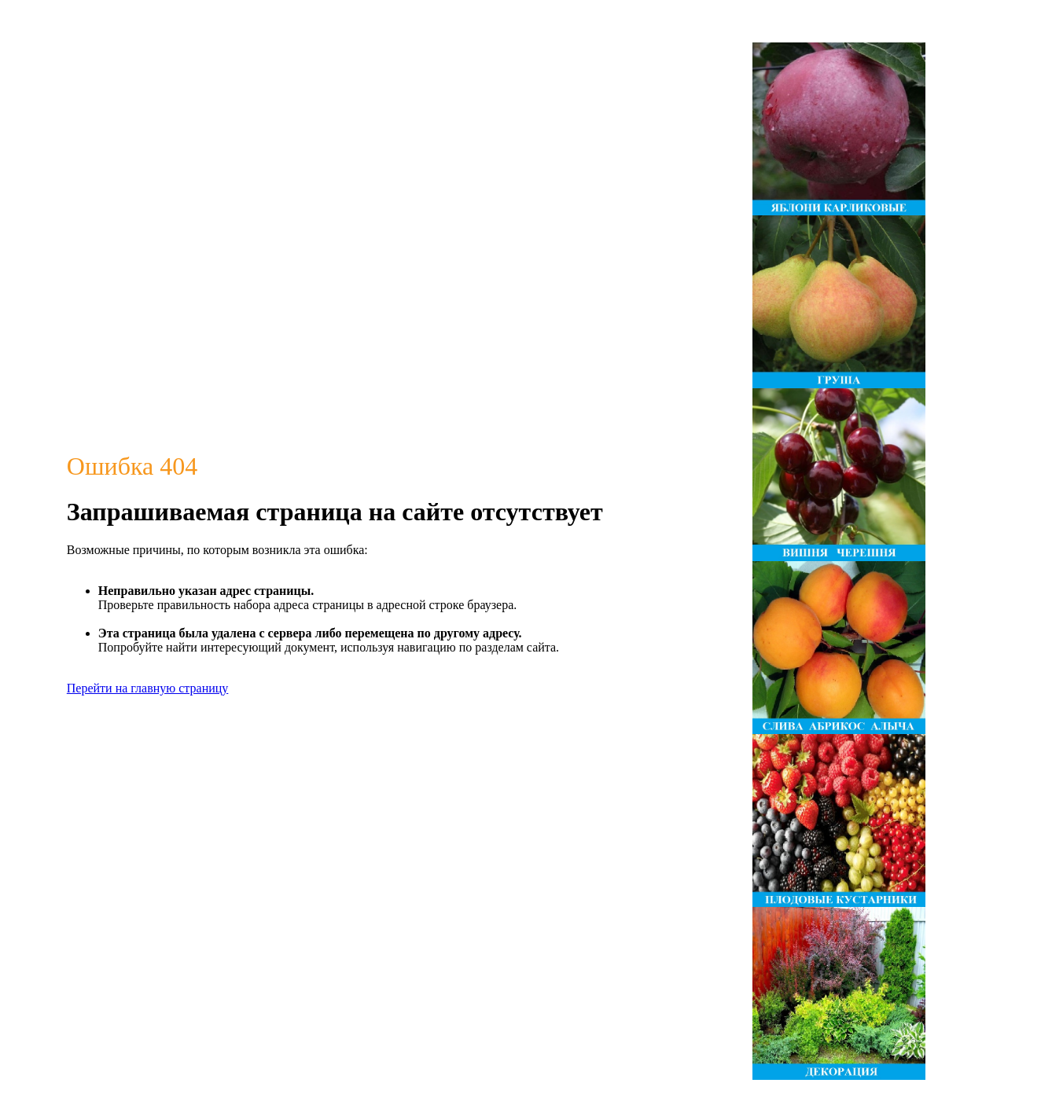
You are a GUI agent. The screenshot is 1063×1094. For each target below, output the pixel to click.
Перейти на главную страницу (148, 688)
